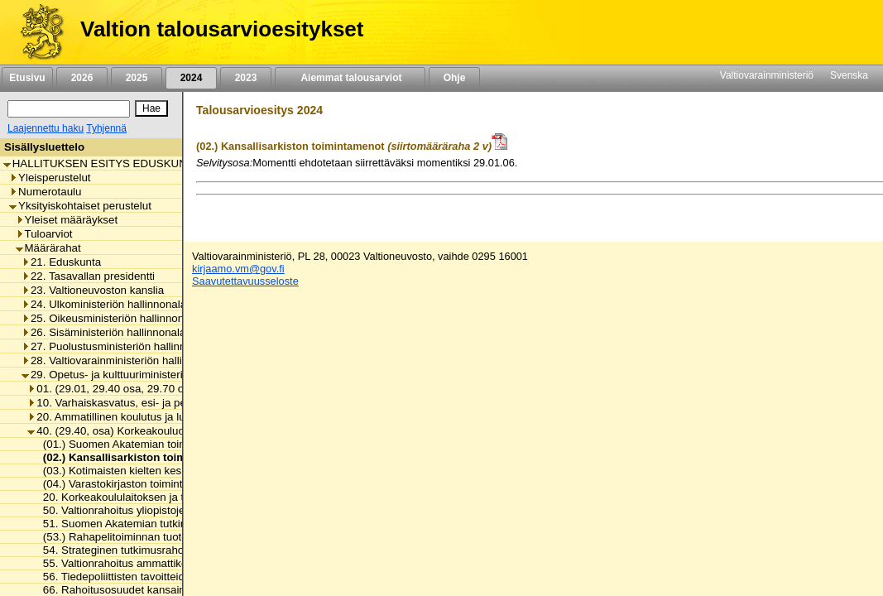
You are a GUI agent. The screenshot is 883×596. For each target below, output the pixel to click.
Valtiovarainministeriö (766, 75)
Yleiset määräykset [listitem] (67, 220)
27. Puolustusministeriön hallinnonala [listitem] (117, 346)
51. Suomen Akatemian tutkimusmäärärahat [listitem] (145, 523)
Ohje (454, 78)
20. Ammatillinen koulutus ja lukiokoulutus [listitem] (133, 417)
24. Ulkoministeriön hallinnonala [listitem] (104, 304)
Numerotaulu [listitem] (45, 191)
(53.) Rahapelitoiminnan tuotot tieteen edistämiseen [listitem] (164, 537)
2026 (81, 78)
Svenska (849, 75)
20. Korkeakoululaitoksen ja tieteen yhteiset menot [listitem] (161, 497)
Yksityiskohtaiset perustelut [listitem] (80, 205)
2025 (136, 78)
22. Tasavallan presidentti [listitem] (88, 276)
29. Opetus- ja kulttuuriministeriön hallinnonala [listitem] (139, 374)
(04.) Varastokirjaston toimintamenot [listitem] (126, 484)
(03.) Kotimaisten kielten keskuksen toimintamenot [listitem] (161, 470)
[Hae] (151, 108)
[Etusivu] (36, 32)
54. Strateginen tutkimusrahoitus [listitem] (117, 550)
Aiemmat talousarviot (350, 78)
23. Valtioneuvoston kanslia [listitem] (93, 290)
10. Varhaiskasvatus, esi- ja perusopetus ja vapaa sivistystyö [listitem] (180, 403)
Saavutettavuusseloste (245, 281)
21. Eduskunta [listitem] (61, 262)
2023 (245, 78)
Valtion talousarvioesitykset (221, 29)
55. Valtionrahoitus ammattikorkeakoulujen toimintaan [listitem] (169, 563)
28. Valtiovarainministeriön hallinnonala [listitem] (121, 360)
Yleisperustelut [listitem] (49, 177)
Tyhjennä (106, 128)
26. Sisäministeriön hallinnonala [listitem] (103, 332)
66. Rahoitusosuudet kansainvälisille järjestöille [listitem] (153, 590)
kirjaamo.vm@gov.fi (238, 268)
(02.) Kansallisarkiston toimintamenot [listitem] (136, 457)
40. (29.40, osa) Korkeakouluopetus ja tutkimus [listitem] (147, 431)
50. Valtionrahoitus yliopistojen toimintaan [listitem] (139, 510)
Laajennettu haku (45, 128)
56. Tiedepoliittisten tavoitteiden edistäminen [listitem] (147, 576)
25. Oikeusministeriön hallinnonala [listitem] (110, 318)
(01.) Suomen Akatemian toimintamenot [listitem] (135, 444)
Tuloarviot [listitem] (44, 234)
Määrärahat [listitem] (48, 248)
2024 (191, 78)
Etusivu (27, 78)
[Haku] (68, 109)
